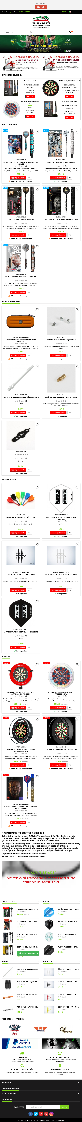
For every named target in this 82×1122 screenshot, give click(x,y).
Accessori (30, 110)
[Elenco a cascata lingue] (74, 12)
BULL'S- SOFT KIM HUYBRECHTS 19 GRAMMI (61, 219)
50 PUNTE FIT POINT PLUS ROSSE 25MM (68, 994)
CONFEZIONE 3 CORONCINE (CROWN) (61, 340)
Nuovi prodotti (9, 124)
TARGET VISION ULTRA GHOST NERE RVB (68, 922)
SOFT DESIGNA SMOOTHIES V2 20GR (27, 947)
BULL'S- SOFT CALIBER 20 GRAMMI (20, 219)
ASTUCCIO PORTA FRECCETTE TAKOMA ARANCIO (21, 341)
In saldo (6, 657)
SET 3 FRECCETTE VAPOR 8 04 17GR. (27, 922)
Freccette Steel (69, 102)
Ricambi (30, 113)
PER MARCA (30, 90)
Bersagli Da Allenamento (69, 90)
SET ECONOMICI (69, 114)
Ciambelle (69, 93)
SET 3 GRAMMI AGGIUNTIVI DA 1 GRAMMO (61, 397)
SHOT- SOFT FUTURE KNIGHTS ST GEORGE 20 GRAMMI (20, 163)
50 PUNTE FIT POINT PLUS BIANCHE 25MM (61, 575)
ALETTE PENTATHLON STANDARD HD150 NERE (21, 632)
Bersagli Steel (69, 85)
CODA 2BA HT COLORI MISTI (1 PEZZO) (20, 517)
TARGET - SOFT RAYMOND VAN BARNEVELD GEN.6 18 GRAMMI (20, 808)
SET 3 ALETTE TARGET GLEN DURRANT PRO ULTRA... (68, 909)
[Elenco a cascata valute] (65, 12)
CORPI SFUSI (30, 93)
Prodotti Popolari (11, 301)
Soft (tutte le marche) (30, 85)
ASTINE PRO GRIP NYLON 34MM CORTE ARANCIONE (27, 994)
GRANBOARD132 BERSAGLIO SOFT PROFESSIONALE (61, 693)
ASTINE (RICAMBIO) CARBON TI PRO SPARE (27, 982)
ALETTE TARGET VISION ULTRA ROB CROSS (68, 934)
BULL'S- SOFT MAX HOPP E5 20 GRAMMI (20, 277)
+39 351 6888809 (24, 12)
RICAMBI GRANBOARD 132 (30, 102)
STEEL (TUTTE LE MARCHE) (69, 106)
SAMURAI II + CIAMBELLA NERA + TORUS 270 (61, 749)
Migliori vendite (9, 479)
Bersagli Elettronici (69, 88)
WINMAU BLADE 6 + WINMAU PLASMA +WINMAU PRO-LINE (21, 750)
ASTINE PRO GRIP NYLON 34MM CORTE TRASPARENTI (27, 1007)
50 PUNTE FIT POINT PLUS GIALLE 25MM (68, 1007)
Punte (30, 108)
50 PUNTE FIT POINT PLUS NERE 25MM (21, 575)
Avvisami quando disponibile (31, 953)
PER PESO (30, 88)
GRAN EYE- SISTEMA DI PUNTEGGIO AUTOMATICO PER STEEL (20, 693)
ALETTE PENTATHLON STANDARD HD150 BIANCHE (61, 518)
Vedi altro (30, 96)
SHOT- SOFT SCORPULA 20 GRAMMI (61, 162)
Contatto (5, 12)
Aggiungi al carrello (18, 178)
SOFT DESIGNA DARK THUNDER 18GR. (27, 934)
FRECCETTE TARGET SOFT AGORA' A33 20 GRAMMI (27, 909)
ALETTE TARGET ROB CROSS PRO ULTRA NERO (68, 947)
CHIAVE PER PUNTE (21, 454)
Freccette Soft (30, 81)
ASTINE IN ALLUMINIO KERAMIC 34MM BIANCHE (21, 397)
